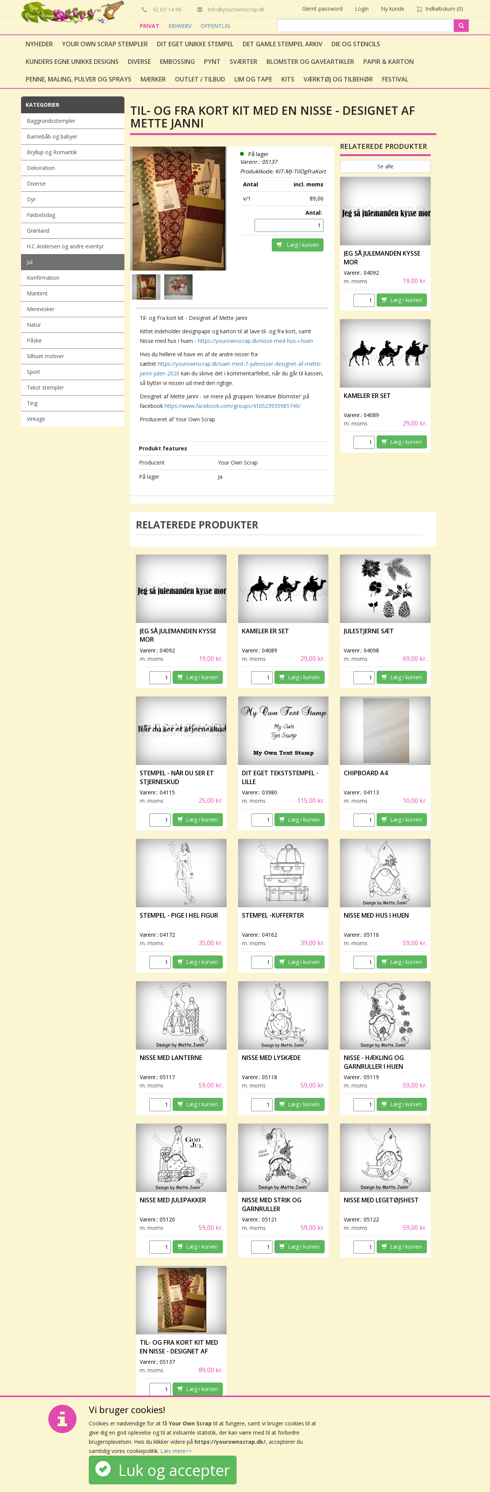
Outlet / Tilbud (200, 79)
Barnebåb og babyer (52, 136)
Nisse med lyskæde (271, 1057)
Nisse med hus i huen (376, 915)
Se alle (385, 166)
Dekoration (41, 167)
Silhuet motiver (45, 356)
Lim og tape (253, 79)
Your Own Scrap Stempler (105, 44)
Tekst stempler (45, 387)
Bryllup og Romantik (52, 152)
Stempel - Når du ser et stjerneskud (177, 777)
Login (362, 8)
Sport (33, 371)
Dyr (31, 199)
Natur (34, 324)
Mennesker (40, 309)
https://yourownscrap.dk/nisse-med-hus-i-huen (255, 340)
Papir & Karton (388, 61)
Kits (287, 79)
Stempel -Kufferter (273, 915)
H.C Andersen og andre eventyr (65, 246)
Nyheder (39, 44)
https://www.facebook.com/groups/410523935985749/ (233, 405)
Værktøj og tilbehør (338, 79)
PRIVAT (150, 25)
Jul (30, 262)
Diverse (139, 61)
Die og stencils (356, 44)
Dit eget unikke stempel (195, 44)
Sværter (243, 61)
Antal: (314, 212)
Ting (32, 403)
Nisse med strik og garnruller (272, 1204)
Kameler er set (367, 395)
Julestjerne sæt (369, 631)
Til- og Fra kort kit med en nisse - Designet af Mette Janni (179, 1351)
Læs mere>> (176, 1450)
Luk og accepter (162, 1470)
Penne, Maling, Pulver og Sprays (78, 79)
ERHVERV (180, 25)
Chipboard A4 (366, 773)
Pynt (212, 61)
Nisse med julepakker (173, 1200)
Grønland (38, 230)
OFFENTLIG (215, 25)
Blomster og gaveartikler (310, 61)
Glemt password (322, 8)
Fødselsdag (41, 215)
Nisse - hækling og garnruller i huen (374, 1062)
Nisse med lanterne (171, 1057)
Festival (395, 79)
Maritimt (37, 293)
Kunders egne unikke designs (72, 61)
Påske (34, 340)
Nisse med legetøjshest (381, 1200)
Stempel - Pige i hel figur (179, 915)
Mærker (153, 79)
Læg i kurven (297, 244)
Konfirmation (43, 277)
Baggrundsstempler (51, 120)
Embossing (177, 61)
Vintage (36, 418)
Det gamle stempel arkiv (282, 44)
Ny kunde (392, 8)
